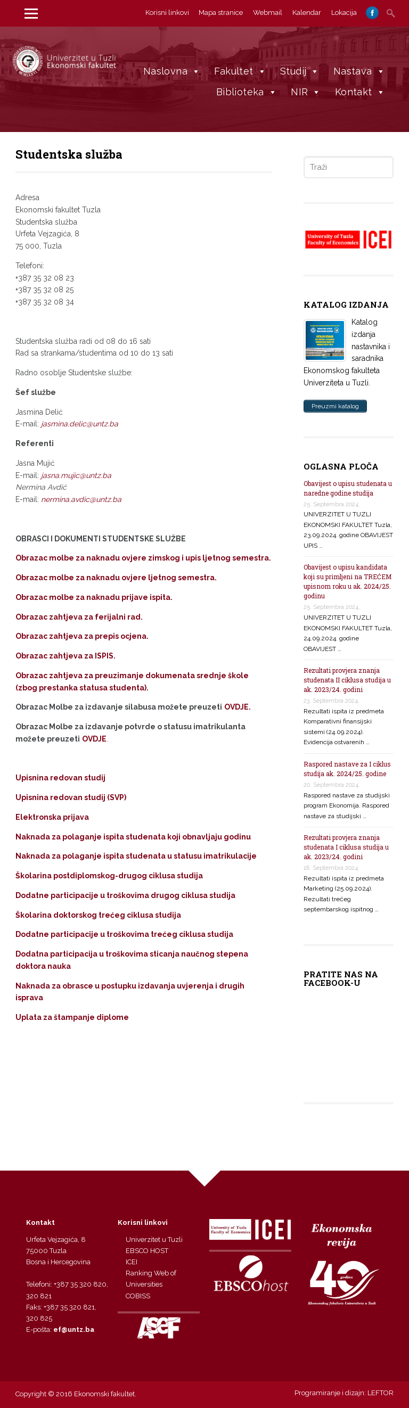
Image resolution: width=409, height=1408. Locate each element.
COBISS (138, 1296)
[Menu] (31, 13)
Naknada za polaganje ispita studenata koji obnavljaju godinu (133, 837)
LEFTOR (380, 1393)
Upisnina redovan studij (60, 777)
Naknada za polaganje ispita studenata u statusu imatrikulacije (136, 856)
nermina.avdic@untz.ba (81, 499)
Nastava (359, 71)
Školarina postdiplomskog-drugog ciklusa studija (109, 875)
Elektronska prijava (52, 817)
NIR (306, 91)
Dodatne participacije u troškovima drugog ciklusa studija (125, 895)
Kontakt (360, 91)
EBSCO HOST (147, 1251)
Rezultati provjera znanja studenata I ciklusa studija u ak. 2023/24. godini (346, 847)
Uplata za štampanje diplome (72, 1017)
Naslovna (172, 71)
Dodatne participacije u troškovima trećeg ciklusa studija (124, 934)
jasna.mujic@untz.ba (76, 475)
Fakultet (240, 71)
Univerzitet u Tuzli (154, 1240)
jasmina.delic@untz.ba (79, 423)
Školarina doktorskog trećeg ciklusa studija (98, 915)
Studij (300, 71)
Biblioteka (246, 91)
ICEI (131, 1262)
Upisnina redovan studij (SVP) (70, 797)
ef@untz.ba (73, 1329)
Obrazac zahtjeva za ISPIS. (65, 656)
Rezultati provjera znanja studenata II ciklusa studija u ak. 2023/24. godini (347, 680)
